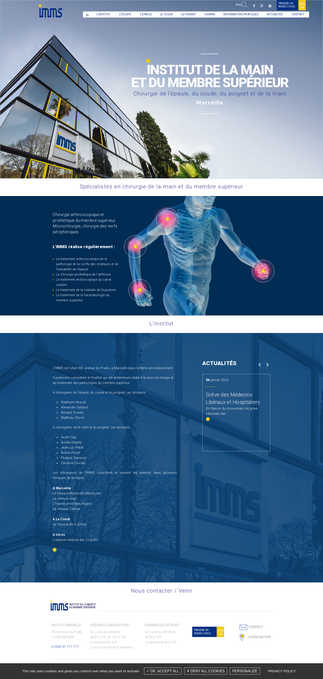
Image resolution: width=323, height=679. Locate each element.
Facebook (244, 5)
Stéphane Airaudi (73, 402)
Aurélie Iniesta (71, 442)
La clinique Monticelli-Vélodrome (77, 493)
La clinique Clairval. (67, 509)
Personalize (244, 671)
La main (200, 14)
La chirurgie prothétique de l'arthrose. (83, 274)
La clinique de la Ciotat (69, 524)
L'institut (94, 14)
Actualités (265, 14)
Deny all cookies (206, 671)
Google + (252, 5)
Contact (288, 14)
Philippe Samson (73, 458)
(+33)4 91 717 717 (65, 647)
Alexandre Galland (74, 407)
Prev (259, 365)
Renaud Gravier (72, 412)
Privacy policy (282, 671)
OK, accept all (162, 671)
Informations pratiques (231, 14)
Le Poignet (179, 14)
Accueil (77, 14)
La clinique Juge (64, 498)
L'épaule (136, 14)
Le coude (157, 14)
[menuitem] (77, 14)
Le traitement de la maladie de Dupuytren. (86, 290)
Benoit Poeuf (70, 453)
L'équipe (115, 14)
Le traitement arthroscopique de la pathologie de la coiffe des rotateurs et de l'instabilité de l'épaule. (87, 264)
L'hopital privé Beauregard (72, 504)
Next (267, 365)
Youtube (260, 5)
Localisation (259, 637)
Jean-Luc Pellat (72, 448)
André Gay (68, 437)
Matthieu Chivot (72, 418)
